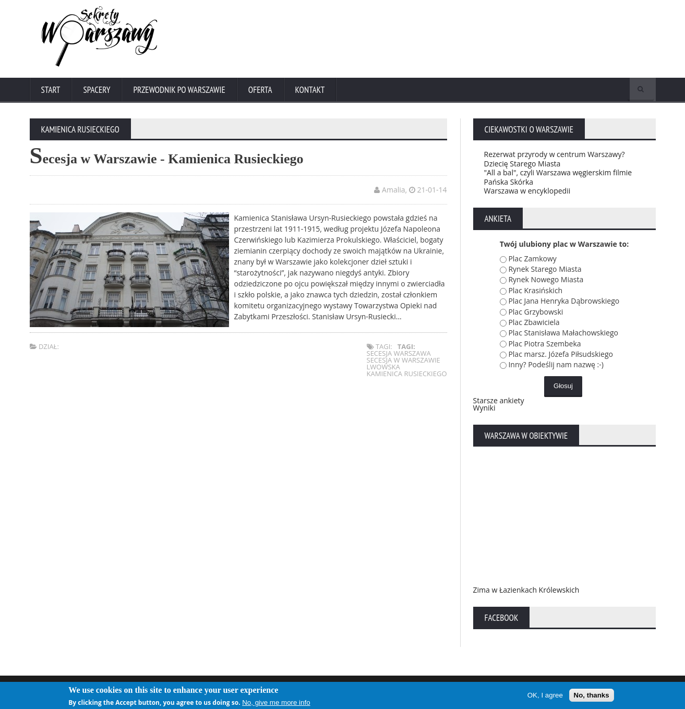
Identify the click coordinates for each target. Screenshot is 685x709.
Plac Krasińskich (535, 290)
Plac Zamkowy (532, 258)
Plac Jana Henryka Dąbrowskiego (563, 301)
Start (51, 89)
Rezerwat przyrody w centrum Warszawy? (554, 154)
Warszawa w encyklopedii (527, 191)
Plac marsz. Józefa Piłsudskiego (560, 354)
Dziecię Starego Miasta (522, 164)
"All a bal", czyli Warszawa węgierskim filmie (558, 172)
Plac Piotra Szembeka (544, 344)
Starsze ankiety (498, 400)
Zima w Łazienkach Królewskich (526, 590)
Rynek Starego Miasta (544, 269)
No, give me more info (276, 703)
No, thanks (591, 696)
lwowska (383, 366)
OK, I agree (545, 696)
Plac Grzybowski (535, 312)
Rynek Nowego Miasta (545, 279)
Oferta (260, 89)
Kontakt (310, 89)
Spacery (96, 89)
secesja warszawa (399, 353)
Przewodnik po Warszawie (179, 89)
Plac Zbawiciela (533, 322)
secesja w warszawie (403, 360)
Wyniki (484, 408)
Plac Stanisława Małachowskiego (563, 333)
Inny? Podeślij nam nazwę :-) (556, 364)
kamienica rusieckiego (407, 373)
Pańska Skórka (509, 182)
